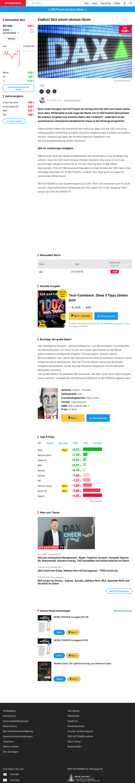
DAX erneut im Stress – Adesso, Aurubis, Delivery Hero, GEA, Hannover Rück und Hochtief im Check (83, 582)
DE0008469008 (11, 32)
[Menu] (131, 3)
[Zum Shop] (86, 3)
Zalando (41, 496)
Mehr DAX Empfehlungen (119, 591)
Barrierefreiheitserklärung (18, 731)
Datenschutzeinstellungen (18, 736)
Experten (73, 720)
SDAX (86, 442)
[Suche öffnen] (32, 3)
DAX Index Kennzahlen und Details (18, 88)
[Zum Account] (94, 3)
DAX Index (7, 25)
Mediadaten (9, 710)
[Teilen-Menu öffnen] (41, 91)
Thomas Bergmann (72, 100)
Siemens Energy (45, 485)
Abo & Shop (74, 741)
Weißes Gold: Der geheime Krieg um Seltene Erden (82, 663)
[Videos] (117, 3)
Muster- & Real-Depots (80, 731)
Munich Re (42, 490)
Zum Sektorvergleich (14, 121)
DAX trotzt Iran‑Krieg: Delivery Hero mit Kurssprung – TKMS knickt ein (78, 570)
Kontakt (11, 774)
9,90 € (59, 632)
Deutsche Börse (44, 455)
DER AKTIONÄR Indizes (80, 736)
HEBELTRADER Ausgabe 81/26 (71, 640)
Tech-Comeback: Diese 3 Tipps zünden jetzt (98, 297)
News (64, 450)
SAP (39, 480)
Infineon (41, 475)
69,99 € (60, 679)
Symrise (41, 470)
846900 (7, 29)
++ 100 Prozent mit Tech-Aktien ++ (67, 9)
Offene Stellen (11, 746)
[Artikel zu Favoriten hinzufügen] (54, 91)
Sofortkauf (80, 315)
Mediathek (73, 715)
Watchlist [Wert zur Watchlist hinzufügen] (11, 38)
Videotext (8, 741)
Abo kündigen (10, 751)
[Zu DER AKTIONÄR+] (105, 3)
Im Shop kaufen (106, 316)
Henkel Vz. (42, 460)
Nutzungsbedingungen (16, 720)
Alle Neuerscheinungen (123, 610)
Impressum (9, 715)
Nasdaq (50, 442)
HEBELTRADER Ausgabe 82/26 (71, 616)
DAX (42, 85)
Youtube (11, 779)
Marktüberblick (76, 726)
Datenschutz (10, 726)
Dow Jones (63, 442)
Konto (75, 326)
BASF (40, 465)
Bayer (40, 449)
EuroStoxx (97, 442)
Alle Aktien (74, 710)
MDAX (75, 442)
